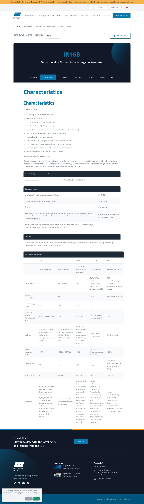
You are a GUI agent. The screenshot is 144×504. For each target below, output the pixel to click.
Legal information (110, 499)
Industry (84, 16)
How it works (63, 77)
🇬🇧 (128, 7)
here (89, 2)
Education (95, 16)
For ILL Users (122, 16)
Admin (99, 499)
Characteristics (48, 77)
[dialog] (22, 495)
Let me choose (8, 499)
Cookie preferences (124, 499)
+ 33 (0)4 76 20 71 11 (104, 479)
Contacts (101, 77)
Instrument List (50, 26)
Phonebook (116, 7)
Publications (78, 77)
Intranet (101, 7)
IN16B (61, 26)
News (90, 77)
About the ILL (30, 16)
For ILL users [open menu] (28, 26)
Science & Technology (67, 16)
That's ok (36, 499)
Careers (106, 16)
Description (33, 77)
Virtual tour (120, 36)
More (112, 77)
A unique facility (46, 16)
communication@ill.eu (125, 2)
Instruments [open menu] (39, 26)
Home (18, 26)
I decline (28, 499)
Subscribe (81, 441)
